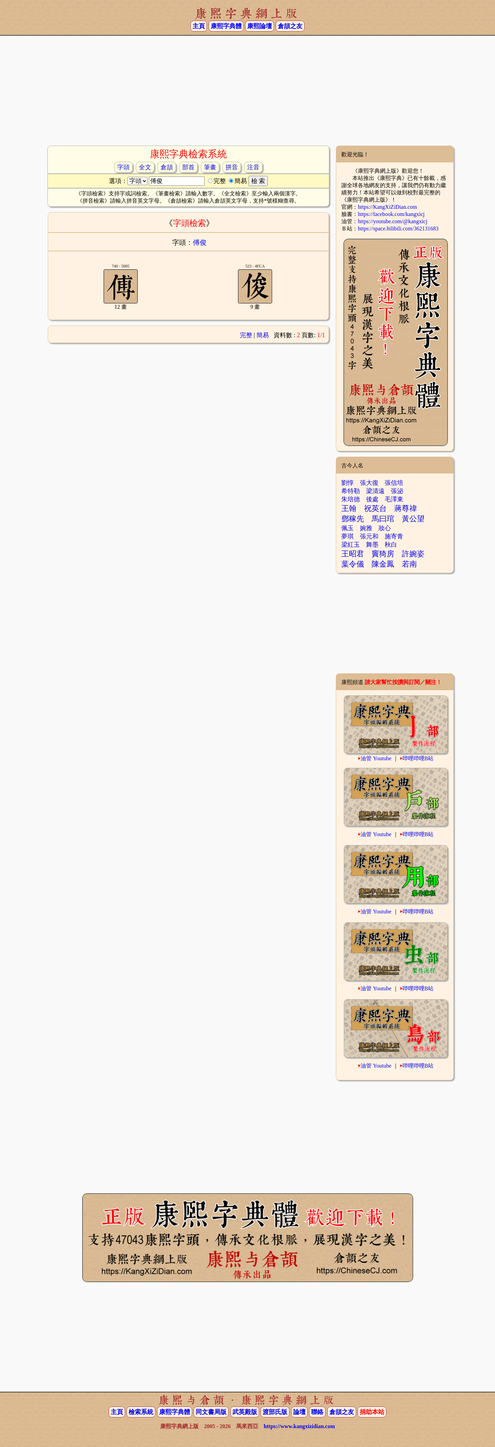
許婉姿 (413, 553)
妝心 (384, 528)
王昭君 (352, 553)
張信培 (394, 482)
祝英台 (375, 508)
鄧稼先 (352, 518)
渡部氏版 (275, 1412)
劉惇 (347, 482)
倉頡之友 (290, 26)
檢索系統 (141, 1412)
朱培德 (350, 499)
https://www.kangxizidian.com (299, 1426)
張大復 (369, 482)
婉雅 (366, 528)
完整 (246, 335)
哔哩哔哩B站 (418, 758)
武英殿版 (244, 1412)
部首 (188, 167)
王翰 (348, 508)
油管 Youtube (376, 758)
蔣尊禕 (405, 508)
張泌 (397, 491)
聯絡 (317, 1412)
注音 (253, 167)
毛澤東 (394, 499)
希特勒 (350, 491)
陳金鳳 (383, 564)
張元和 (369, 536)
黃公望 (413, 518)
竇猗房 (383, 553)
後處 (372, 499)
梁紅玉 (350, 544)
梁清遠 (375, 491)
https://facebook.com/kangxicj (391, 214)
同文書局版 (211, 1412)
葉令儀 (352, 564)
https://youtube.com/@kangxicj (392, 221)
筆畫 (210, 167)
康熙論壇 (259, 26)
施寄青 (394, 536)
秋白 (391, 544)
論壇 (299, 1412)
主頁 (198, 26)
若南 (409, 564)
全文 (145, 167)
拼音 (232, 167)
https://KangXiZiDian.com (387, 207)
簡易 (262, 335)
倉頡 (167, 167)
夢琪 (347, 536)
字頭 (123, 167)
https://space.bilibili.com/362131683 (398, 228)
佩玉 (347, 528)
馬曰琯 (383, 518)
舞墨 (372, 544)
